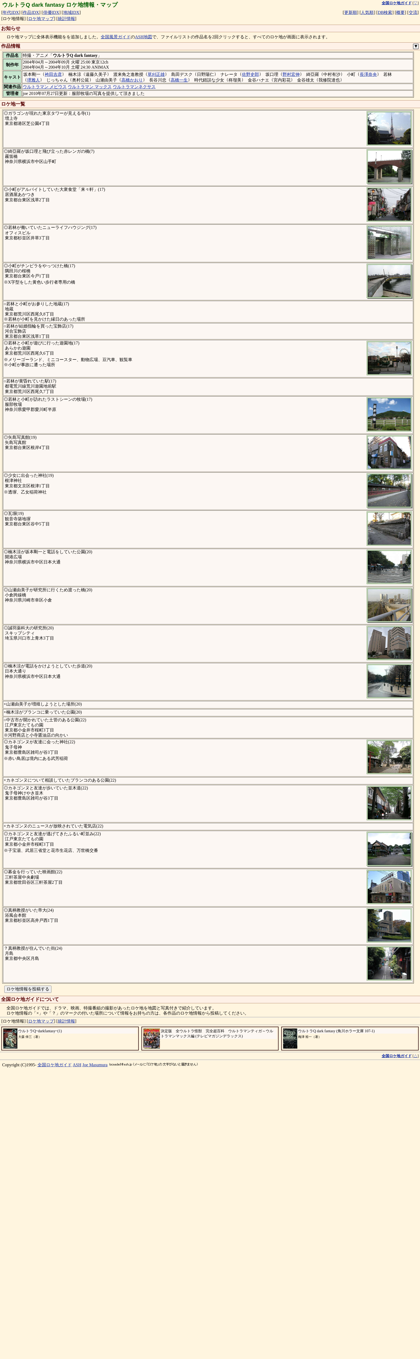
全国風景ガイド (116, 37)
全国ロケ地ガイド (55, 1344)
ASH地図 (143, 37)
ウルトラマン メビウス (45, 86)
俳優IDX (51, 12)
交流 (413, 12)
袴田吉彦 (53, 74)
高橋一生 (179, 80)
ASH (77, 1344)
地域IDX (71, 12)
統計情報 (66, 18)
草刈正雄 (156, 74)
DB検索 (385, 12)
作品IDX (31, 12)
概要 (400, 12)
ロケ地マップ (41, 18)
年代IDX (11, 12)
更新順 (350, 12)
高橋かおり (132, 80)
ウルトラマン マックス (90, 86)
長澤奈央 (368, 74)
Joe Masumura (95, 1344)
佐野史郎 (250, 74)
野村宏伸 (291, 74)
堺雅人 (33, 80)
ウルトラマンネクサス (134, 86)
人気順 (367, 12)
